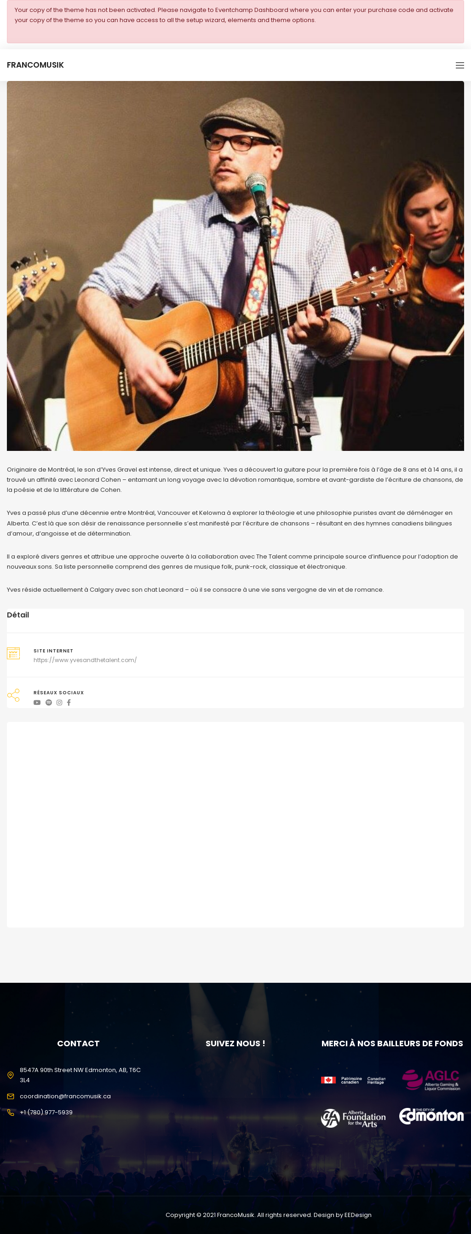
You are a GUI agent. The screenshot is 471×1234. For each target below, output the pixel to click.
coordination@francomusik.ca (65, 1096)
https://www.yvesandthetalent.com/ (85, 660)
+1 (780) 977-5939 (46, 1112)
